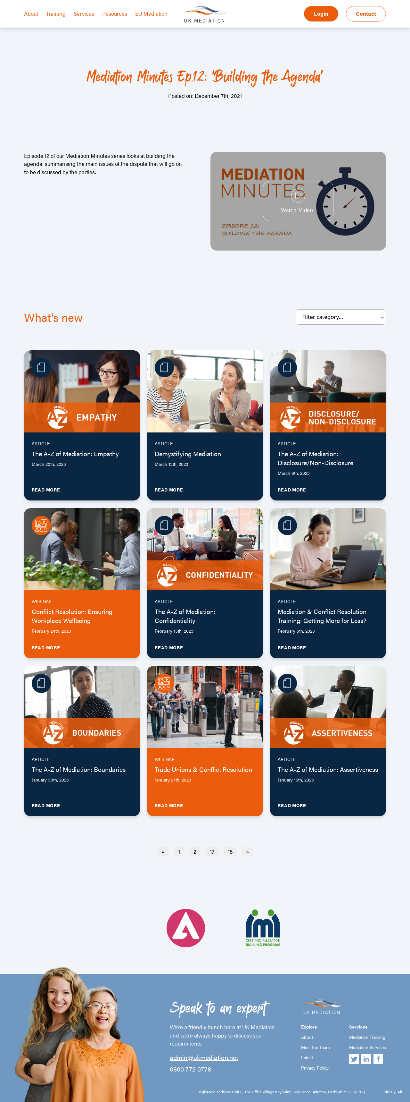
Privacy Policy (315, 1067)
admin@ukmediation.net (204, 1057)
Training (56, 13)
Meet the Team (315, 1047)
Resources (114, 13)
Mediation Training (367, 1037)
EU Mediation (151, 13)
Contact (366, 13)
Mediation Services (367, 1047)
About (31, 13)
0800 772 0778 (190, 1068)
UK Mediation (205, 14)
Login (321, 13)
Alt (400, 1092)
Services (84, 13)
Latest (307, 1057)
